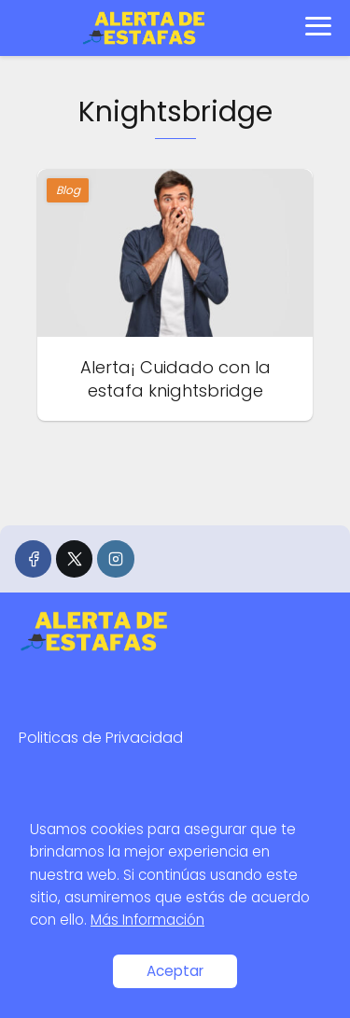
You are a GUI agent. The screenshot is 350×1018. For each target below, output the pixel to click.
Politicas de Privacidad (101, 737)
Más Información (147, 919)
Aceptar (175, 971)
